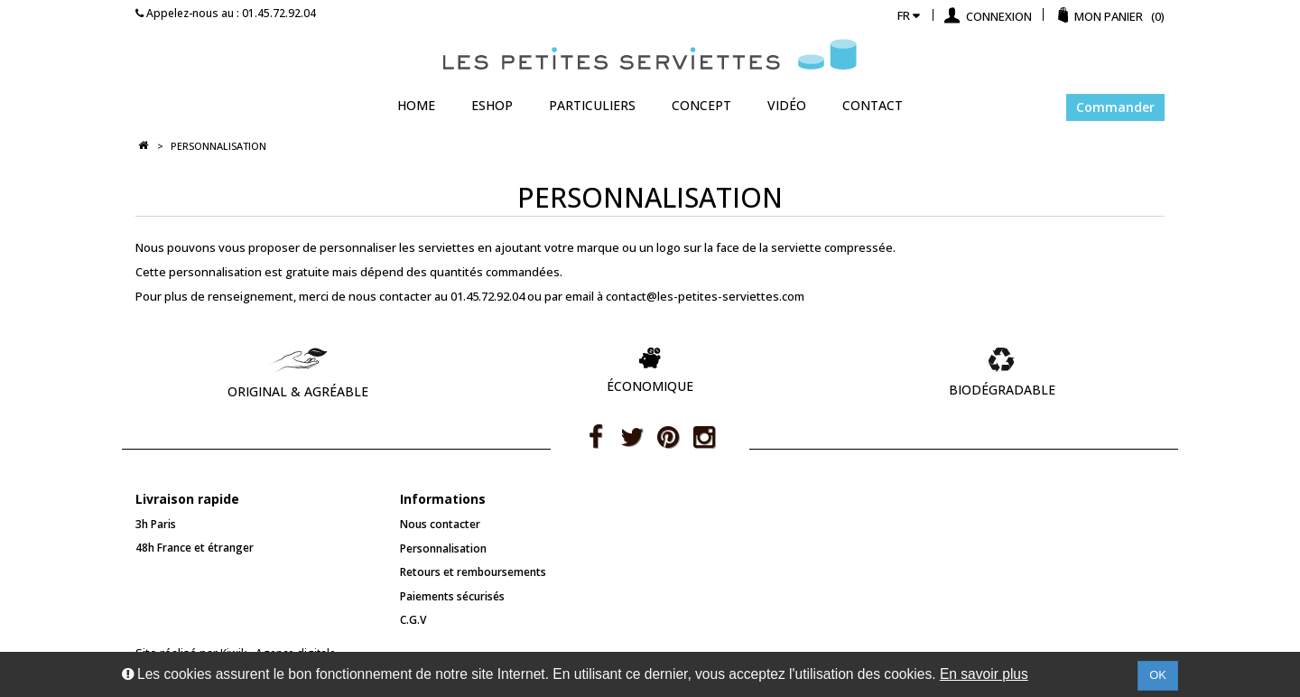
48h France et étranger (194, 547)
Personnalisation (443, 548)
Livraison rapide (187, 498)
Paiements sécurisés (452, 596)
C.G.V (413, 619)
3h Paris (155, 524)
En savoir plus (984, 674)
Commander (1115, 107)
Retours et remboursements (473, 572)
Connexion (997, 16)
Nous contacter (440, 524)
